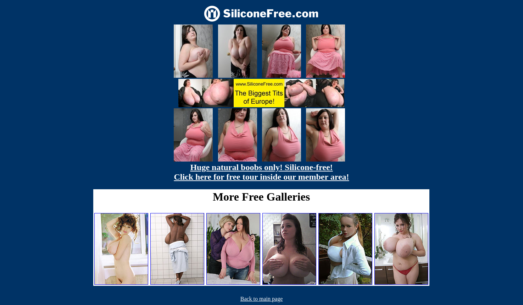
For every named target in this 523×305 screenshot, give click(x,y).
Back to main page (261, 299)
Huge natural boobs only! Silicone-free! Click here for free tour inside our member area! (261, 172)
